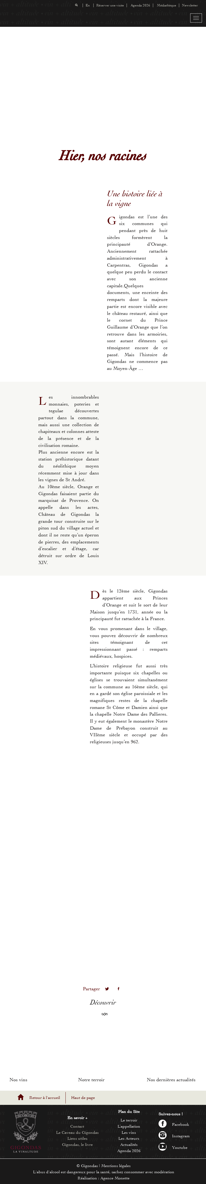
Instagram (174, 1136)
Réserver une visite (110, 5)
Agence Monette (115, 1178)
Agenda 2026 (140, 5)
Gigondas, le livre (77, 1144)
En (88, 5)
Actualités (129, 1144)
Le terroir (128, 1120)
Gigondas (89, 1165)
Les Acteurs (128, 1138)
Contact (77, 1126)
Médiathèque (166, 5)
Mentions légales (116, 1165)
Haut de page (83, 1097)
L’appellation (128, 1126)
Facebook (174, 1124)
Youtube (173, 1147)
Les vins (129, 1132)
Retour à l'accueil (44, 1097)
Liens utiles (77, 1138)
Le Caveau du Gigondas (77, 1132)
